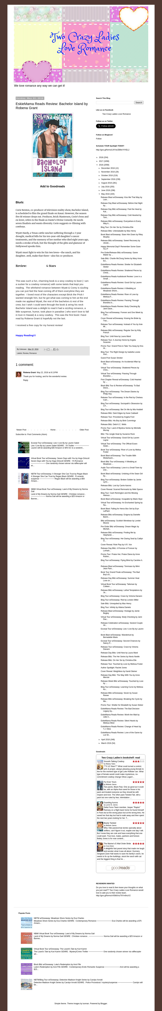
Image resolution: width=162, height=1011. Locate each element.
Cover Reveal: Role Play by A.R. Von (116, 545)
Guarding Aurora (111, 802)
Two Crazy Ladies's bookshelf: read (120, 757)
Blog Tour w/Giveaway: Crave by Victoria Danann (121, 596)
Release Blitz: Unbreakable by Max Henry (118, 231)
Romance (33, 353)
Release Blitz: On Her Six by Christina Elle (118, 660)
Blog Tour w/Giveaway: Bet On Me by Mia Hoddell (122, 409)
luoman (86, 1003)
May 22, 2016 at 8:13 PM (47, 372)
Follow (99, 139)
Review (25, 353)
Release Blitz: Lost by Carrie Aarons (116, 485)
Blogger (104, 1003)
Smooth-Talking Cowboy (114, 761)
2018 (101, 157)
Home (53, 430)
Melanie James (111, 784)
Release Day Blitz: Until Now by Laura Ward (119, 653)
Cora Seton (110, 846)
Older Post (84, 430)
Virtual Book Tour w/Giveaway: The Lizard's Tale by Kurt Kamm (60, 949)
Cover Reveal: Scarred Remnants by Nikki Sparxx (122, 489)
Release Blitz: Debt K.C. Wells (113, 424)
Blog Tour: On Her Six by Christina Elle (117, 227)
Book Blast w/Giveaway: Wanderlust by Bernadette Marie (117, 636)
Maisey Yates (110, 764)
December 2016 (108, 168)
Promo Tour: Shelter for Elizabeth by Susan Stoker (122, 705)
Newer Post (21, 430)
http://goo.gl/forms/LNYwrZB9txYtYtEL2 (112, 150)
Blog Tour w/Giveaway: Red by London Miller (120, 600)
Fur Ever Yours (110, 782)
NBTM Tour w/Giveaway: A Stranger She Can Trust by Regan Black (59, 474)
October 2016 (107, 175)
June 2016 (106, 190)
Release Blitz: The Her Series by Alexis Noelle (120, 656)
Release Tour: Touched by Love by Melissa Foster (122, 664)
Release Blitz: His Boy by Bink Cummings (118, 421)
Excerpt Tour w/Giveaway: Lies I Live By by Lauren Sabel (55, 443)
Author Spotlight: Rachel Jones (114, 668)
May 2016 (105, 194)
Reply (25, 380)
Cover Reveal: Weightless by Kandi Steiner (119, 671)
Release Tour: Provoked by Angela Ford (117, 417)
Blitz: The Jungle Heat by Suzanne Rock (118, 434)
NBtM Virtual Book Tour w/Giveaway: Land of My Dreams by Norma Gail (64, 933)
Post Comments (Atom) (37, 434)
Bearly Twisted (110, 823)
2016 (101, 165)
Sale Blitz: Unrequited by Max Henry (116, 603)
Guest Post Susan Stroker (112, 358)
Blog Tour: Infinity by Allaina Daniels (116, 607)
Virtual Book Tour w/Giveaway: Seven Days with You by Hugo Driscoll (60, 458)
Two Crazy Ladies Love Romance (116, 114)
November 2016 (108, 172)
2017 (101, 161)
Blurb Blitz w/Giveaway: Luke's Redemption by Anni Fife (57, 964)
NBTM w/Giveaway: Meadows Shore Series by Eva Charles (59, 918)
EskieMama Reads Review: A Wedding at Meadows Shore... (118, 289)
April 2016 (105, 739)
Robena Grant (29, 372)
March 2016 (106, 743)
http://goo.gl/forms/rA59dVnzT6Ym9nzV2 (113, 895)
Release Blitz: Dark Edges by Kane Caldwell (119, 413)
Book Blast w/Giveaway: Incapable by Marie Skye (121, 499)
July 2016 (105, 187)
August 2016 (106, 183)
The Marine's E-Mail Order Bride (117, 843)
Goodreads (57, 186)
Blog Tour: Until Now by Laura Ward (116, 336)
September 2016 (108, 179)
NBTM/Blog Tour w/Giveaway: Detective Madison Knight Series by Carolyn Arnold (68, 980)
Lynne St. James (112, 805)
